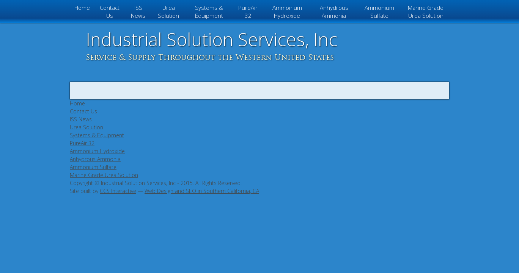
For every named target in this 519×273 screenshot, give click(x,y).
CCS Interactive (118, 191)
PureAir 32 (248, 11)
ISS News (138, 11)
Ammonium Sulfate (379, 11)
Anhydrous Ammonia (334, 11)
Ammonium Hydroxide (287, 11)
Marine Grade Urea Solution (426, 11)
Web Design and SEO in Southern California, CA (202, 191)
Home (82, 7)
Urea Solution (168, 11)
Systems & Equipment (209, 11)
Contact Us (110, 11)
